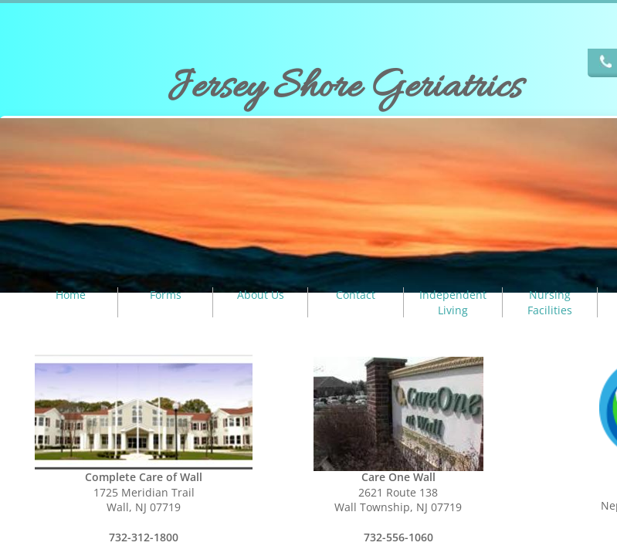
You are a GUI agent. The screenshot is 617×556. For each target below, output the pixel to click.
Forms (165, 294)
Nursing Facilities (549, 302)
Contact (355, 294)
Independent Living (452, 302)
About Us (260, 294)
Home (71, 294)
